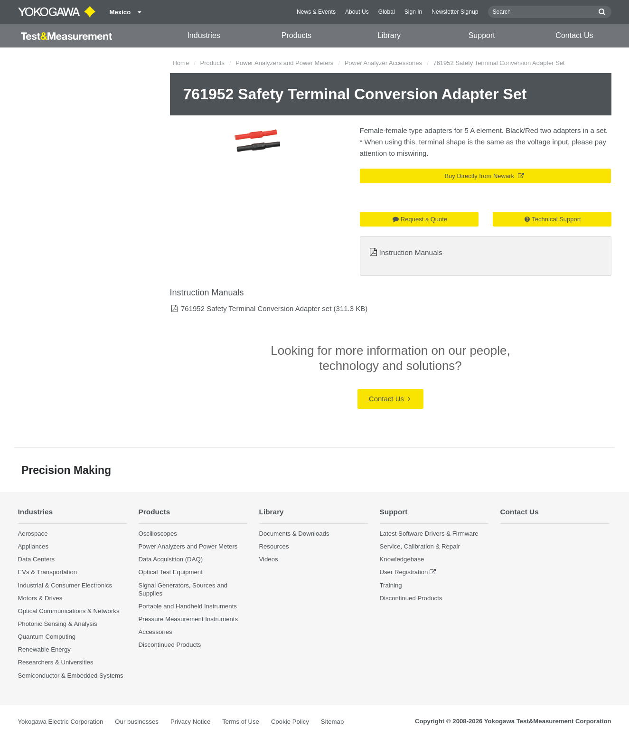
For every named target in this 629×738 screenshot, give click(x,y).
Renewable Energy (44, 649)
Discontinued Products (170, 644)
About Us (357, 12)
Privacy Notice (190, 721)
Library (389, 35)
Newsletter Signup (455, 12)
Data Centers (36, 559)
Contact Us (574, 35)
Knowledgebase (402, 559)
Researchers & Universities (56, 662)
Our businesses (137, 721)
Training (391, 585)
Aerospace (33, 533)
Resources (274, 546)
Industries (203, 35)
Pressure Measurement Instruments (188, 619)
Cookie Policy (290, 721)
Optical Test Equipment (171, 572)
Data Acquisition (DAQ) (171, 559)
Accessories (155, 631)
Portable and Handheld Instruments (188, 606)
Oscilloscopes (158, 533)
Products (296, 35)
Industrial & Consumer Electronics (65, 585)
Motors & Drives (40, 598)
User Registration (404, 572)
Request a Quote (420, 219)
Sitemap (332, 721)
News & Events (316, 12)
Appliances (33, 546)
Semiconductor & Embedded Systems (70, 675)
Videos (268, 559)
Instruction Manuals (410, 252)
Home (181, 62)
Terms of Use (240, 721)
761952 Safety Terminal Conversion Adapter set (256, 308)
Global (386, 12)
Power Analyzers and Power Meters (284, 62)
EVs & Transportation (47, 572)
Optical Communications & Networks (69, 611)
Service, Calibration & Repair (420, 546)
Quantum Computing (47, 636)
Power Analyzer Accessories (383, 62)
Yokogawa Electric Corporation (60, 721)
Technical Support (553, 219)
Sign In (413, 12)
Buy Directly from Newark (484, 176)
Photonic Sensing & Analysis (57, 623)
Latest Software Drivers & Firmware (429, 533)
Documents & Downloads (294, 533)
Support (482, 35)
